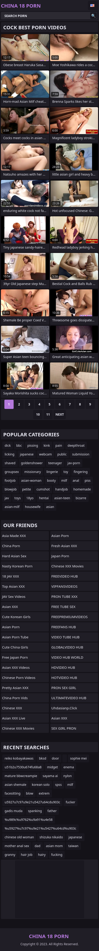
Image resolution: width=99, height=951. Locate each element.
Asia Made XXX (14, 535)
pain (58, 445)
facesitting (13, 793)
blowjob (11, 489)
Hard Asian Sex (14, 556)
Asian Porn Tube (15, 637)
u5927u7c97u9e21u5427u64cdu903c (32, 802)
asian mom (54, 846)
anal (76, 480)
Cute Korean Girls (16, 616)
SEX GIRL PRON (63, 728)
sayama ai (50, 776)
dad (37, 846)
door (55, 758)
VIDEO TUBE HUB (65, 637)
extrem (44, 793)
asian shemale (15, 784)
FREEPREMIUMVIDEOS (69, 616)
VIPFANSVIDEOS (64, 586)
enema (68, 767)
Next (59, 414)
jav (7, 498)
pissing (32, 445)
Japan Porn (60, 556)
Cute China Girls (15, 647)
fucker (70, 802)
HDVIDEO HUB (63, 667)
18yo (30, 498)
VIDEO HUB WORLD (67, 657)
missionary (32, 472)
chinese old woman (19, 837)
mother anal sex (17, 846)
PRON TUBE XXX (64, 596)
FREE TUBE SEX (63, 606)
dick (8, 445)
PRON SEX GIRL (63, 687)
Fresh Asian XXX (64, 545)
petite (26, 489)
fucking (57, 854)
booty (51, 480)
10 (38, 414)
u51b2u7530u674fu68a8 (23, 767)
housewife (32, 507)
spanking (35, 811)
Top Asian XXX (13, 586)
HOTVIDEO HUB (64, 677)
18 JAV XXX (10, 576)
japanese (26, 454)
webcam (45, 454)
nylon (67, 776)
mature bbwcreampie (21, 776)
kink (47, 445)
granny (10, 854)
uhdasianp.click (64, 708)
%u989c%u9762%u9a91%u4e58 (29, 819)
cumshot (43, 489)
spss (58, 784)
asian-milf (12, 507)
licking (9, 454)
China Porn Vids (15, 698)
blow (29, 793)
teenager (55, 463)
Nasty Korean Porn (17, 566)
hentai (44, 498)
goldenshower (32, 463)
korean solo (41, 784)
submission (80, 454)
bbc (19, 445)
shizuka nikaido (51, 837)
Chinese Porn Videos (18, 677)
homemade (82, 489)
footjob (10, 480)
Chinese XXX (12, 708)
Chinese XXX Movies (18, 728)
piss (88, 480)
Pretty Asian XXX (15, 687)
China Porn (11, 545)
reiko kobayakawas (19, 758)
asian (50, 507)
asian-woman (31, 480)
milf (64, 480)
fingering (80, 472)
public (62, 454)
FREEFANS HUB (63, 627)
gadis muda (13, 811)
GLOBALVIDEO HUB (67, 647)
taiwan (73, 846)
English (93, 5)
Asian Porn (11, 627)
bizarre (81, 498)
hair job (26, 854)
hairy (42, 854)
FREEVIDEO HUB (64, 576)
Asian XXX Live (13, 718)
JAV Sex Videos (13, 596)
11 (48, 414)
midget (52, 767)
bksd (42, 758)
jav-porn (74, 463)
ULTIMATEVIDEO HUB (69, 698)
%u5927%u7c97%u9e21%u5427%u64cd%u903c (40, 828)
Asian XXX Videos (16, 667)
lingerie (52, 472)
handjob (61, 489)
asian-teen (62, 498)
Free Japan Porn (15, 657)
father (52, 811)
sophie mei (78, 758)
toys (18, 498)
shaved (10, 463)
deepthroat (76, 445)
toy (65, 472)
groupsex (12, 472)
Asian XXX (10, 606)
